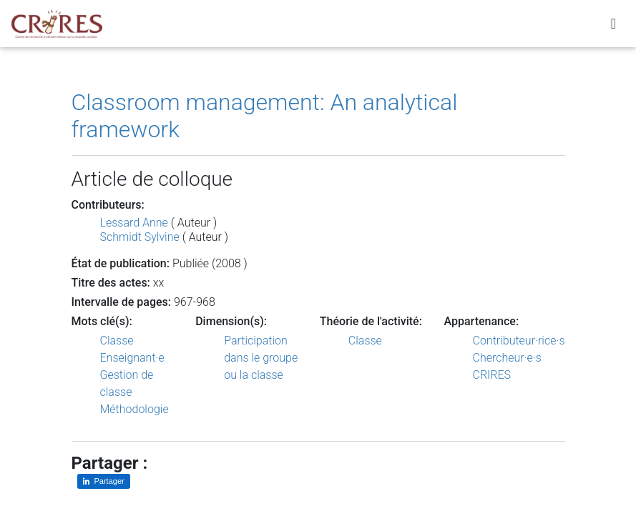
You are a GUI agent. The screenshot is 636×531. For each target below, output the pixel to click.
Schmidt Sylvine (140, 237)
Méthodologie (134, 409)
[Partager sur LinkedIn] (103, 481)
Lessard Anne (134, 222)
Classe (117, 340)
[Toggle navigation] (613, 26)
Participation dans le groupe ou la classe (261, 358)
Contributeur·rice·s (519, 340)
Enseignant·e (132, 357)
